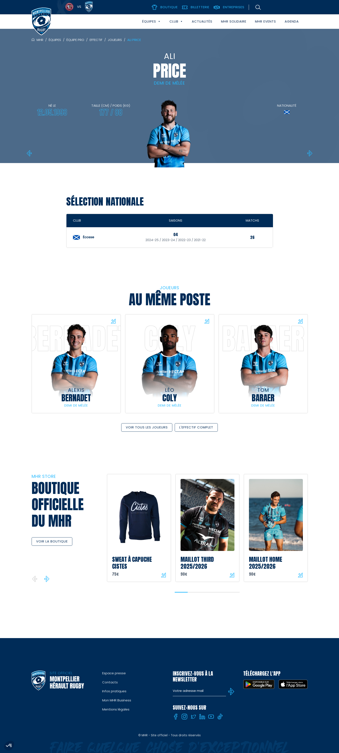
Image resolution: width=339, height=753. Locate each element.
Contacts (110, 682)
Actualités (202, 21)
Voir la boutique (52, 541)
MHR (40, 40)
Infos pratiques (114, 691)
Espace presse (114, 673)
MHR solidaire (233, 21)
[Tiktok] (220, 716)
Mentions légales (115, 709)
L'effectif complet (196, 427)
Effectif (96, 40)
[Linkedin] (202, 716)
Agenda (292, 21)
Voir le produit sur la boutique (163, 575)
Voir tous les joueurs (147, 427)
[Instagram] (184, 716)
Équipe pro (75, 40)
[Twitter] (193, 716)
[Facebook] (175, 716)
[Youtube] (211, 716)
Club (176, 21)
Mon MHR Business (116, 700)
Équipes (151, 21)
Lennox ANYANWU (309, 153)
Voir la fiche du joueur (113, 321)
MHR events (265, 21)
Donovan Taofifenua (30, 153)
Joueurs (115, 40)
